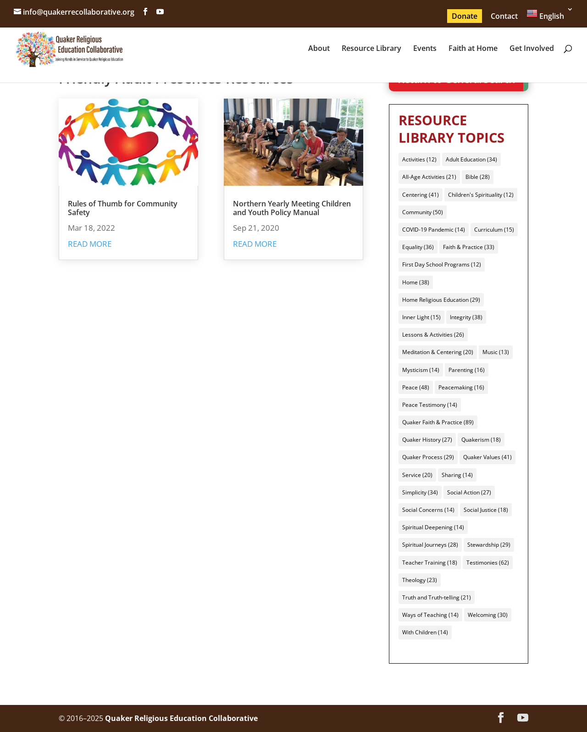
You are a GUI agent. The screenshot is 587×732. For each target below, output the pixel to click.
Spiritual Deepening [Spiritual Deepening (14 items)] (433, 527)
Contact (504, 16)
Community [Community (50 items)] (422, 212)
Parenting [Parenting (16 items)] (467, 370)
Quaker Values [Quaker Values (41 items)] (487, 457)
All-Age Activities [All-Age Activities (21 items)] (429, 177)
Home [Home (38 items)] (415, 282)
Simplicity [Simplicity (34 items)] (420, 492)
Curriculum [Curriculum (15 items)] (494, 229)
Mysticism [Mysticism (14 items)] (420, 370)
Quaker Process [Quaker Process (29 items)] (428, 457)
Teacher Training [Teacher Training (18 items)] (429, 562)
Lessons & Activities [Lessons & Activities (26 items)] (433, 334)
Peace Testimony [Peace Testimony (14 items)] (429, 405)
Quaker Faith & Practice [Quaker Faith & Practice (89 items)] (438, 422)
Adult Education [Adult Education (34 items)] (471, 159)
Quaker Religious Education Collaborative (181, 718)
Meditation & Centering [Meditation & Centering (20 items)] (437, 352)
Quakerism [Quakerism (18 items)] (481, 440)
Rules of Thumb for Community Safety (122, 208)
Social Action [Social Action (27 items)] (469, 492)
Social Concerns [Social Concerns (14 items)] (428, 510)
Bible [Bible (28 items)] (477, 177)
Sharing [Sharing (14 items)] (457, 475)
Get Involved (531, 49)
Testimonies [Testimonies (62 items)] (487, 562)
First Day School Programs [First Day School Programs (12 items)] (441, 264)
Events (425, 49)
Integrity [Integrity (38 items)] (466, 317)
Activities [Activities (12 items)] (419, 159)
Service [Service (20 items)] (417, 475)
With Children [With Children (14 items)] (425, 632)
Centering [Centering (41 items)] (420, 195)
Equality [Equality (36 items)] (418, 247)
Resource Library (371, 49)
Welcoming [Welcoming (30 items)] (488, 615)
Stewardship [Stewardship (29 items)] (488, 545)
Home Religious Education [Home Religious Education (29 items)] (441, 300)
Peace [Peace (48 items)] (415, 387)
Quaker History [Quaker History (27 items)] (427, 440)
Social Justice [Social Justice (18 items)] (486, 510)
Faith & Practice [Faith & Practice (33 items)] (468, 247)
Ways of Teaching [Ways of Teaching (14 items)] (430, 615)
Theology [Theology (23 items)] (419, 580)
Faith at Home (473, 49)
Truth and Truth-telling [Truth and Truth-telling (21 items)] (436, 597)
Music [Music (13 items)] (495, 352)
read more (89, 243)
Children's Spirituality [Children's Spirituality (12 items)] (481, 195)
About (319, 49)
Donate (464, 16)
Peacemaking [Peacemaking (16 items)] (461, 387)
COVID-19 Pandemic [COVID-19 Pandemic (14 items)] (433, 229)
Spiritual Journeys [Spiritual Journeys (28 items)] (430, 545)
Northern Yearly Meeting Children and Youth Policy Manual (292, 208)
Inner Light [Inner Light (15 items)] (421, 317)
